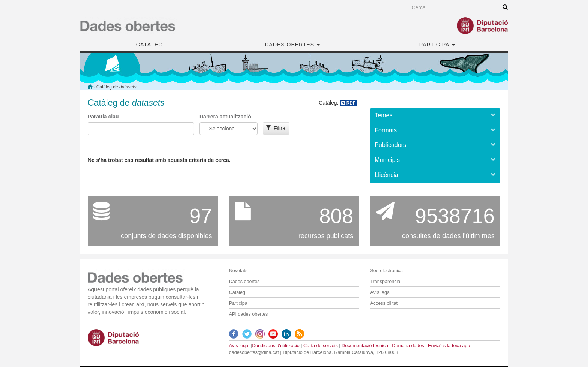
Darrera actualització (225, 117)
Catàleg (237, 292)
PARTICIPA (437, 45)
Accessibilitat (384, 303)
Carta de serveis (320, 345)
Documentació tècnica (365, 345)
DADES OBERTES (292, 45)
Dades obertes (244, 281)
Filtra (276, 128)
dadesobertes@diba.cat (254, 352)
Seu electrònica (386, 270)
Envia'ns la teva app (449, 345)
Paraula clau (103, 117)
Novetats (238, 270)
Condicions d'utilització (276, 345)
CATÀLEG (149, 45)
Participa (238, 303)
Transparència (385, 281)
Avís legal (380, 292)
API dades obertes (248, 314)
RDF (348, 103)
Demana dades (408, 345)
